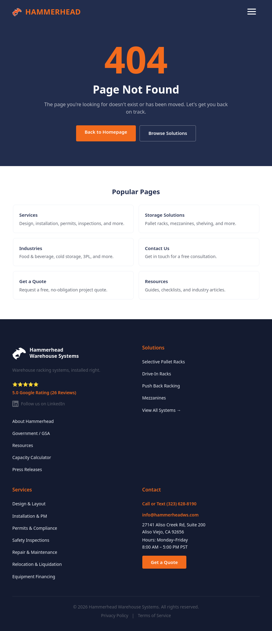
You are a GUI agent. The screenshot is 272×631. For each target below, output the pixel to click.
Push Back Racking (161, 386)
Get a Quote (164, 562)
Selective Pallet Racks (163, 362)
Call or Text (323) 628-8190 (169, 504)
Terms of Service (154, 615)
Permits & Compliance (34, 528)
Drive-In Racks (156, 374)
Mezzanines (154, 398)
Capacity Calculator (31, 457)
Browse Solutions (167, 133)
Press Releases (27, 469)
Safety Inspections (30, 540)
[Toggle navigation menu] (252, 11)
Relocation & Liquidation (37, 564)
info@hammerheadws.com (170, 515)
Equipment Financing (33, 576)
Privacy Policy (114, 615)
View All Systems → (161, 410)
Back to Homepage (106, 132)
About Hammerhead (33, 421)
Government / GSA (31, 433)
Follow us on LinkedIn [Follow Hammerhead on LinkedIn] (38, 404)
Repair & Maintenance (34, 552)
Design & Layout (29, 504)
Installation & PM (29, 516)
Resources (22, 445)
